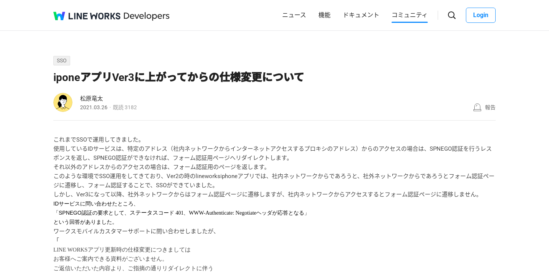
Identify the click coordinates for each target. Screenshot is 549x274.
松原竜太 (91, 98)
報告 (490, 107)
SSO (62, 60)
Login (480, 15)
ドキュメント (361, 15)
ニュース (294, 15)
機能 (324, 15)
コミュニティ (410, 15)
